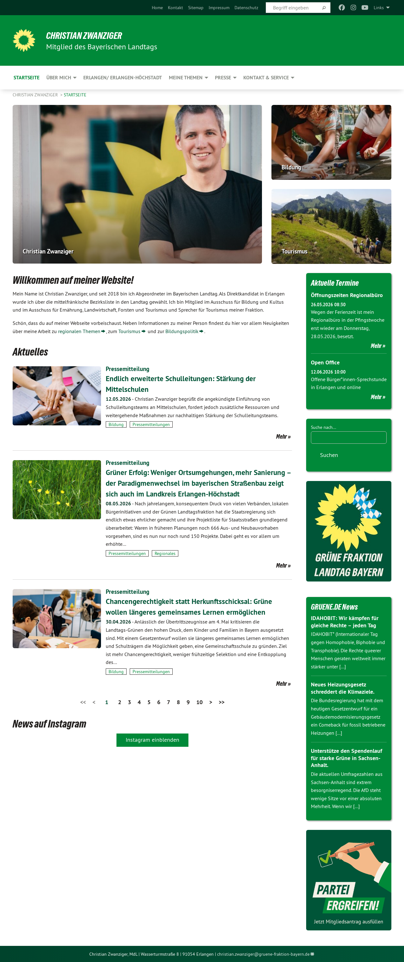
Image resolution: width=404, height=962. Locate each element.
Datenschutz (246, 7)
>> (221, 702)
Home (157, 7)
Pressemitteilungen (151, 424)
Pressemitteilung (128, 369)
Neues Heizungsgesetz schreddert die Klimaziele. (342, 687)
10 (199, 702)
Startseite (75, 95)
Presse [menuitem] (223, 77)
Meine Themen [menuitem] (186, 77)
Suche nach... (323, 427)
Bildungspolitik (182, 331)
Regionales (165, 553)
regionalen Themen (79, 331)
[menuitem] (157, 7)
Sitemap (196, 7)
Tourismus (129, 331)
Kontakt (175, 7)
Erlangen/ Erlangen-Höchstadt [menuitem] (122, 77)
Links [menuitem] (379, 7)
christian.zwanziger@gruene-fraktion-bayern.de (263, 953)
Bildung (116, 424)
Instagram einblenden (152, 739)
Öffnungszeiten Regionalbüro (347, 295)
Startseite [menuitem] (26, 77)
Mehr (281, 436)
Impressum (219, 7)
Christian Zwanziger (87, 35)
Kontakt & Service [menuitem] (266, 77)
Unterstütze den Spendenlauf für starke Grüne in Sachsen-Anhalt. (346, 757)
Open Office (325, 362)
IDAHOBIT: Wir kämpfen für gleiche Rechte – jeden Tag (344, 621)
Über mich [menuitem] (58, 77)
